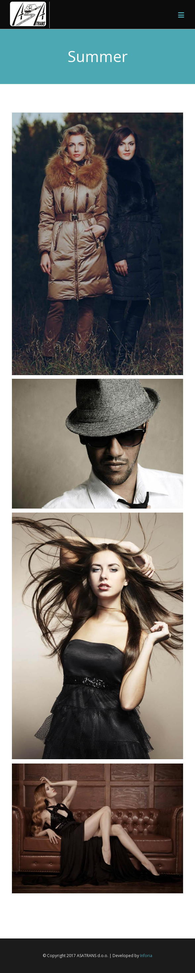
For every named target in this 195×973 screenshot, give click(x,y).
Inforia (146, 955)
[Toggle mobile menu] (181, 15)
